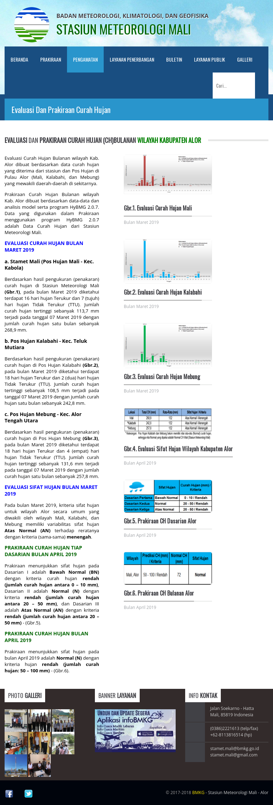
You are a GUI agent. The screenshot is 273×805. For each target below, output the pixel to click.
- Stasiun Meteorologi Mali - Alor (230, 792)
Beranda (19, 59)
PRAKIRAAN (50, 59)
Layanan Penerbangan (132, 59)
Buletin (174, 59)
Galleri (244, 59)
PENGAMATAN (85, 59)
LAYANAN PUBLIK (209, 59)
